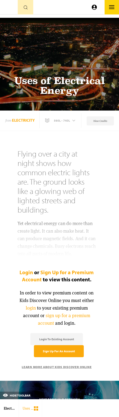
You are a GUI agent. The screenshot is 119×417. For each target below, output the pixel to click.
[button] (60, 121)
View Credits (100, 121)
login (31, 308)
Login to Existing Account (56, 339)
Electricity (23, 120)
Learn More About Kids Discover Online (57, 367)
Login (26, 272)
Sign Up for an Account (59, 351)
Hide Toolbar (16, 395)
